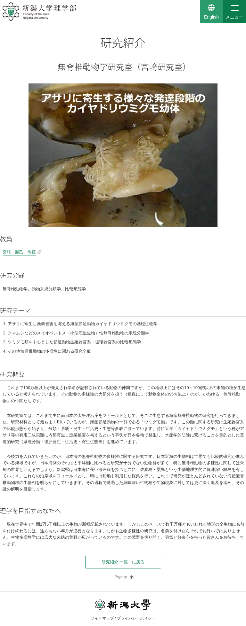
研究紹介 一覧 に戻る (123, 561)
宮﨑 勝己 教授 (19, 252)
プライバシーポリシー (136, 618)
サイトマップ (102, 618)
